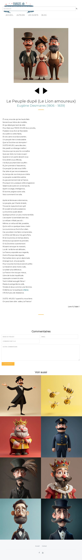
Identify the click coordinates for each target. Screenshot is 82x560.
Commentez (8, 363)
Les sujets (33, 15)
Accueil (9, 15)
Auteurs (21, 15)
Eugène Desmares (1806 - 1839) (41, 105)
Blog (44, 15)
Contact (44, 546)
